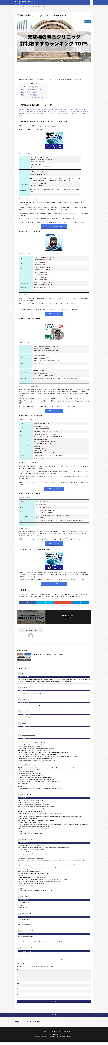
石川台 (31, 113)
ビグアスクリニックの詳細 (25, 419)
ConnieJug (24, 699)
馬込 (23, 111)
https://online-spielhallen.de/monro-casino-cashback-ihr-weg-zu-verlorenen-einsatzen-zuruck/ (40, 788)
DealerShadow (25, 711)
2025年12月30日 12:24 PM (25, 951)
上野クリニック (29, 231)
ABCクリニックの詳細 (24, 342)
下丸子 (80, 113)
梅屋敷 (36, 111)
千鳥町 (51, 113)
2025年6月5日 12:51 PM (24, 676)
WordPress (70, 1036)
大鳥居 (49, 111)
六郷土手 (79, 111)
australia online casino (27, 794)
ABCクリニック (29, 318)
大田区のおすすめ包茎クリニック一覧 (29, 86)
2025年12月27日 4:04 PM (24, 797)
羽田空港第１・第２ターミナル (65, 111)
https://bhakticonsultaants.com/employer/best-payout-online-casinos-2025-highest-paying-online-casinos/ (43, 959)
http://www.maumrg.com (24, 924)
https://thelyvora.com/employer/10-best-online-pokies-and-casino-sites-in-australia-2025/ (40, 941)
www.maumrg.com (26, 913)
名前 (18, 983)
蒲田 (23, 109)
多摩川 (68, 113)
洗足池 (27, 113)
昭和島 (35, 109)
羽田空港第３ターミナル (48, 109)
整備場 (39, 109)
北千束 (84, 111)
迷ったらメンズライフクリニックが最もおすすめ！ (32, 97)
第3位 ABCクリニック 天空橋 (29, 92)
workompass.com (26, 896)
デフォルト (23, 6)
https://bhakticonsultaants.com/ (29, 947)
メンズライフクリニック (31, 129)
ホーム (40, 1031)
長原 (23, 113)
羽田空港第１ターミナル (67, 109)
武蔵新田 (85, 113)
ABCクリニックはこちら (54, 410)
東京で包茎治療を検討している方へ (26, 2)
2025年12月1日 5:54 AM (24, 714)
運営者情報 (67, 1031)
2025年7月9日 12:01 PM (24, 702)
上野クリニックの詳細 (24, 253)
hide (36, 83)
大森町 (31, 111)
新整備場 (57, 109)
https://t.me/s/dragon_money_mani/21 (27, 729)
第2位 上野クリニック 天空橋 (29, 91)
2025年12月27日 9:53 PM (24, 842)
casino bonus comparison (28, 839)
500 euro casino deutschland (28, 735)
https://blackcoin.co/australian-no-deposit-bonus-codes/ (31, 833)
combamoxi (24, 687)
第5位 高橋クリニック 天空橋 (29, 95)
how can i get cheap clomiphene (78, 679)
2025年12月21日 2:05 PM (24, 738)
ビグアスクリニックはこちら (54, 488)
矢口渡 (20, 115)
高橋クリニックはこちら (54, 543)
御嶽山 (42, 113)
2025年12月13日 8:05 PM (24, 726)
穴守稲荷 (54, 111)
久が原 (47, 113)
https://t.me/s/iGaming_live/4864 (26, 717)
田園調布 (63, 113)
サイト (18, 994)
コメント (19, 969)
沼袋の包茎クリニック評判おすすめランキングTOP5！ (47, 654)
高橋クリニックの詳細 (24, 497)
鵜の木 (75, 113)
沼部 (72, 113)
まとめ (22, 98)
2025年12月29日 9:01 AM (24, 899)
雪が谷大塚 (37, 113)
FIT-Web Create (57, 1036)
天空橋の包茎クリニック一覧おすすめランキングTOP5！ (33, 88)
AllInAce (24, 723)
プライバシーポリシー (57, 1031)
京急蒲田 (41, 111)
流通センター (28, 109)
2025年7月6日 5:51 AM (24, 690)
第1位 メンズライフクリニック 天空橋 (31, 89)
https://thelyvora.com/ (27, 930)
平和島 (27, 111)
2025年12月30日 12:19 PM (25, 934)
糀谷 (45, 111)
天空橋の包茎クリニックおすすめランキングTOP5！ (36, 6)
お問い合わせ (46, 1031)
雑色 (75, 111)
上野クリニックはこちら (54, 313)
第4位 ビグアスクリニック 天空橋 (30, 94)
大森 (20, 109)
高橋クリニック (29, 494)
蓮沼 (58, 113)
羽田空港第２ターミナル (80, 109)
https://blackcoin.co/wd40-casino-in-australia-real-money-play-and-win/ (35, 890)
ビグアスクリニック (31, 416)
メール (18, 988)
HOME (17, 6)
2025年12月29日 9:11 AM (24, 916)
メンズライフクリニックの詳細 (25, 153)
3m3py (23, 673)
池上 (55, 113)
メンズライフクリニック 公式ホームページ (54, 226)
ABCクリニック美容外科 (29, 386)
